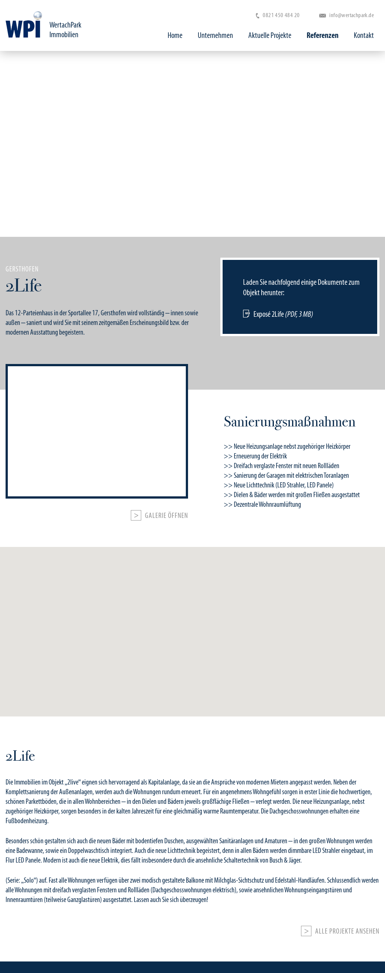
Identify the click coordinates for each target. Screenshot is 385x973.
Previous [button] (23, 144)
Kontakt (364, 35)
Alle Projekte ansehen (347, 931)
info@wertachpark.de (346, 15)
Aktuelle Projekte (269, 35)
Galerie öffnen (166, 516)
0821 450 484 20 (278, 15)
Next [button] (361, 144)
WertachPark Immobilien (65, 29)
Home (175, 35)
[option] (192, 299)
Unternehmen (215, 35)
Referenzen (323, 35)
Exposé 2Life (283, 314)
